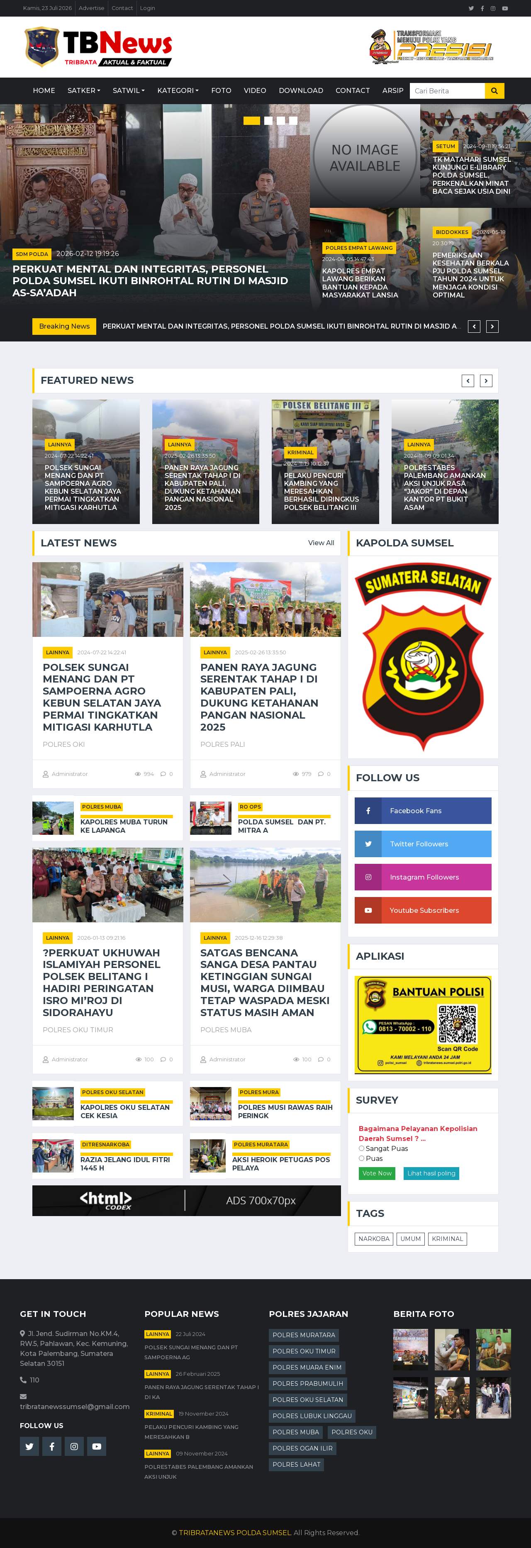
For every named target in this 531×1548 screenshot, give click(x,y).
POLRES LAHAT (296, 1464)
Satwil (126, 91)
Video (255, 91)
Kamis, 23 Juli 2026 (47, 8)
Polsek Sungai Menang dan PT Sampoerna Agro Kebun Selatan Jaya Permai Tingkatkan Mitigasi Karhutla (83, 488)
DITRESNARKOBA (105, 1144)
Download (301, 91)
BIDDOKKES (452, 232)
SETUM (445, 146)
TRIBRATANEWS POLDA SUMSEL (235, 1533)
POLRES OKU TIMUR (304, 1351)
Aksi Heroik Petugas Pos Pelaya (281, 1164)
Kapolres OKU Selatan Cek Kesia (125, 1111)
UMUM (410, 1239)
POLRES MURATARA (261, 1144)
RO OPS (250, 807)
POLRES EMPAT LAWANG (359, 248)
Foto (221, 91)
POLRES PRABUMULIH (308, 1383)
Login (147, 8)
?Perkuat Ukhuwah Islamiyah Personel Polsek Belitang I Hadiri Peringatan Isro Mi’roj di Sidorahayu (102, 983)
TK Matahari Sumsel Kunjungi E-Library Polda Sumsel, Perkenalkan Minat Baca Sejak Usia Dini (472, 175)
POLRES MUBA (101, 807)
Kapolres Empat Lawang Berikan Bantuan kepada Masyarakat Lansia (360, 283)
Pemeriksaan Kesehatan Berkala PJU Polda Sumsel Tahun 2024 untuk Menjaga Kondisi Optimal (471, 275)
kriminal (300, 452)
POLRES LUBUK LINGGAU (312, 1416)
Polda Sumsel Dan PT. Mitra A (282, 826)
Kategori (175, 91)
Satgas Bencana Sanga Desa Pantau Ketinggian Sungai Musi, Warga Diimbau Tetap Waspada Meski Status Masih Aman (265, 983)
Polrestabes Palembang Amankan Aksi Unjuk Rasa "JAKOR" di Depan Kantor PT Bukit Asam (445, 488)
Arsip (393, 91)
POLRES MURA (259, 1092)
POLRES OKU (352, 1432)
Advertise (92, 8)
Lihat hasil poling (431, 1173)
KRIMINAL (447, 1239)
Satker (81, 91)
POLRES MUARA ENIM (307, 1367)
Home (44, 91)
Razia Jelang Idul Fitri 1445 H (125, 1164)
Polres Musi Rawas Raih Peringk (285, 1111)
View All (321, 543)
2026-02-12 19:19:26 (87, 254)
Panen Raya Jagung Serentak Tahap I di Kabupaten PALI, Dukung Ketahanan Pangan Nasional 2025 (203, 488)
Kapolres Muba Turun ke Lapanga (124, 826)
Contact (122, 8)
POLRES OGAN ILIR (303, 1448)
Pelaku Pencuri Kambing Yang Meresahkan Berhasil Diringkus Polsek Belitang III (321, 492)
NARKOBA (374, 1239)
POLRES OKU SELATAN (113, 1092)
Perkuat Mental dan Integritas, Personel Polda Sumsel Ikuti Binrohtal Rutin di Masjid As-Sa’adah (150, 281)
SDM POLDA (32, 254)
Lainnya (59, 444)
